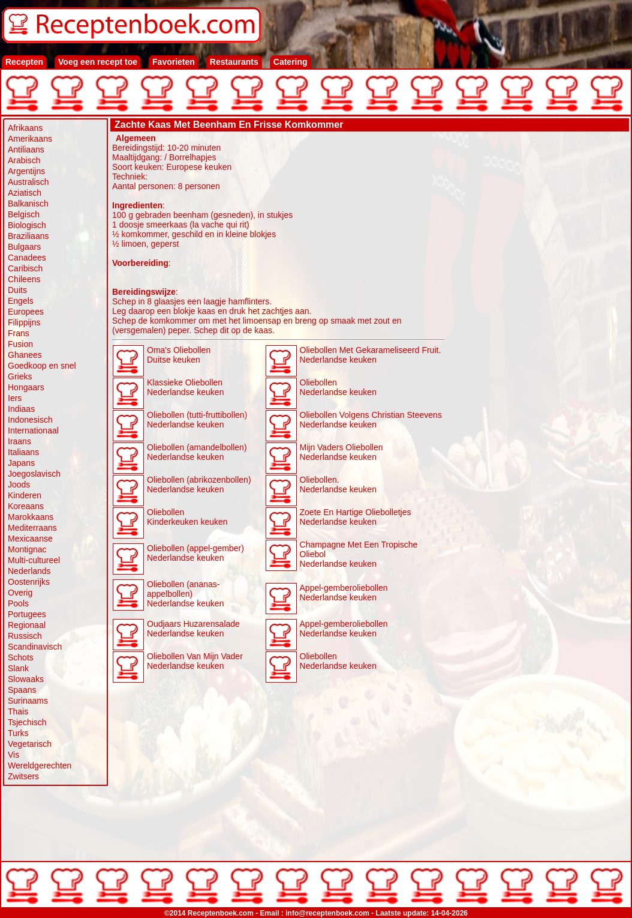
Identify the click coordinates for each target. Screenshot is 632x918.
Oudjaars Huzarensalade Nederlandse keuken (193, 628)
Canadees (27, 257)
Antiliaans (26, 149)
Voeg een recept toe (97, 62)
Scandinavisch (35, 646)
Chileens (24, 279)
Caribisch (25, 268)
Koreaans (26, 506)
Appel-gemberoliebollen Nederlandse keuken (344, 592)
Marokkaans (30, 517)
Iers (15, 398)
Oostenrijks (29, 582)
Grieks (20, 376)
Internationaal (33, 430)
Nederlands (29, 571)
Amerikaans (30, 138)
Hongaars (26, 387)
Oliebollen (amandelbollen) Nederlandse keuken (197, 452)
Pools (18, 603)
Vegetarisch (30, 744)
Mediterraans (32, 528)
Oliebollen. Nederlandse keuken (338, 484)
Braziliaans (28, 236)
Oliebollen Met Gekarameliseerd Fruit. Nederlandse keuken (370, 354)
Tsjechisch (27, 722)
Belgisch (24, 214)
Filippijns (24, 322)
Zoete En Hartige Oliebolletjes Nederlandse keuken (355, 517)
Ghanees (25, 355)
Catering (290, 62)
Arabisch (24, 160)
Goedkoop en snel (42, 365)
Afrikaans (25, 128)
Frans (18, 333)
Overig (20, 592)
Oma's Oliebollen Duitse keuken (178, 354)
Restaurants (234, 62)
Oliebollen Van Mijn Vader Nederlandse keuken (195, 661)
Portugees (27, 614)
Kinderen (24, 495)
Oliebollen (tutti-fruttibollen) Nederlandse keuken (197, 419)
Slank (18, 668)
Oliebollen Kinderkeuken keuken (187, 517)
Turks (18, 733)
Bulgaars (24, 247)
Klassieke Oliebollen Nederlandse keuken (185, 387)
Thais (18, 711)
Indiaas (21, 409)
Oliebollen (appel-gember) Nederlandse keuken (195, 553)
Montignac (27, 549)
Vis (13, 754)
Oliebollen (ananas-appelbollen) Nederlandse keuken (185, 593)
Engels (21, 301)
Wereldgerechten (39, 765)
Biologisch (27, 225)
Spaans (22, 690)
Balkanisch (28, 203)
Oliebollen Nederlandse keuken (338, 387)
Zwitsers (23, 776)
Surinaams (28, 700)
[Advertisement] (537, 313)
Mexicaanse (30, 538)
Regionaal (27, 625)
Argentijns (26, 171)
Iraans (19, 441)
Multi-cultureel (34, 560)
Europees (26, 311)
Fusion (20, 344)
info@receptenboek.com (327, 913)
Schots (21, 657)
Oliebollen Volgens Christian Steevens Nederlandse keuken (371, 419)
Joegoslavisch (34, 474)
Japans (21, 463)
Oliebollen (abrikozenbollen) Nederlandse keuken (199, 484)
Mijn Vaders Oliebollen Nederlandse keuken (341, 452)
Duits (17, 290)
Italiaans (23, 452)
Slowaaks (26, 679)
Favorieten (173, 62)
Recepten (24, 62)
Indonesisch (30, 419)
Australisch (28, 182)
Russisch (25, 636)
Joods (19, 484)
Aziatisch (24, 193)
